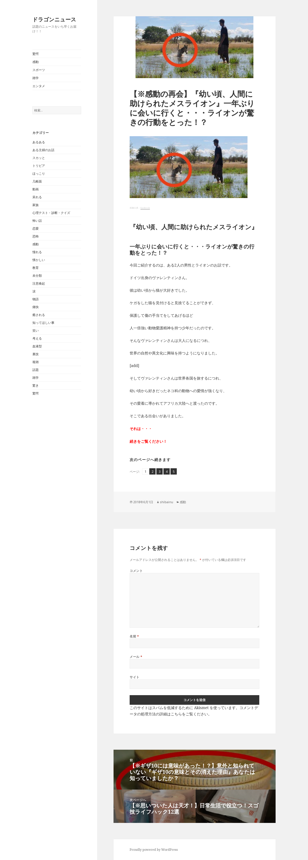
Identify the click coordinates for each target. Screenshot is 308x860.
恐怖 (35, 236)
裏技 (35, 354)
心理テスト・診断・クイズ (51, 213)
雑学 (35, 78)
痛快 (35, 307)
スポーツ (38, 70)
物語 (35, 299)
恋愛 (35, 228)
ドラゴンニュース (54, 19)
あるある (38, 142)
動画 (35, 189)
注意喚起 (38, 283)
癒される (38, 315)
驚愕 (35, 54)
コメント (136, 571)
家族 (35, 205)
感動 (35, 62)
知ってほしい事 (43, 322)
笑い (35, 330)
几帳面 (37, 181)
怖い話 (37, 220)
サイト (134, 677)
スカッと (38, 158)
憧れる (37, 252)
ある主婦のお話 (43, 150)
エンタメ (38, 86)
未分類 (37, 275)
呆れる (37, 197)
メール (136, 657)
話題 (35, 370)
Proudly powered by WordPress (154, 849)
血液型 (37, 346)
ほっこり (38, 173)
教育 (35, 268)
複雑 (35, 362)
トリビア (38, 165)
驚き (35, 385)
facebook (145, 207)
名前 (134, 636)
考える (37, 338)
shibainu (166, 502)
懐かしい (38, 260)
